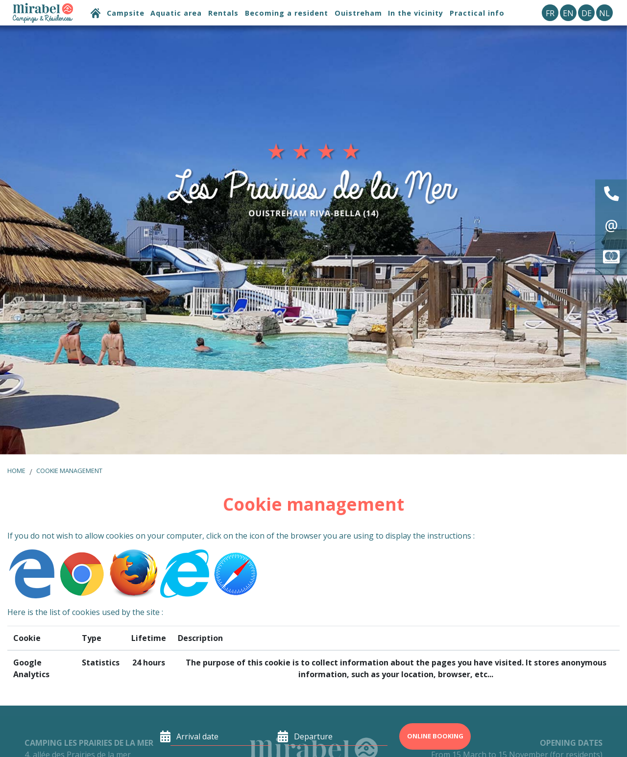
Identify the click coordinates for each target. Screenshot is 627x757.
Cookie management (69, 470)
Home (16, 470)
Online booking (435, 736)
